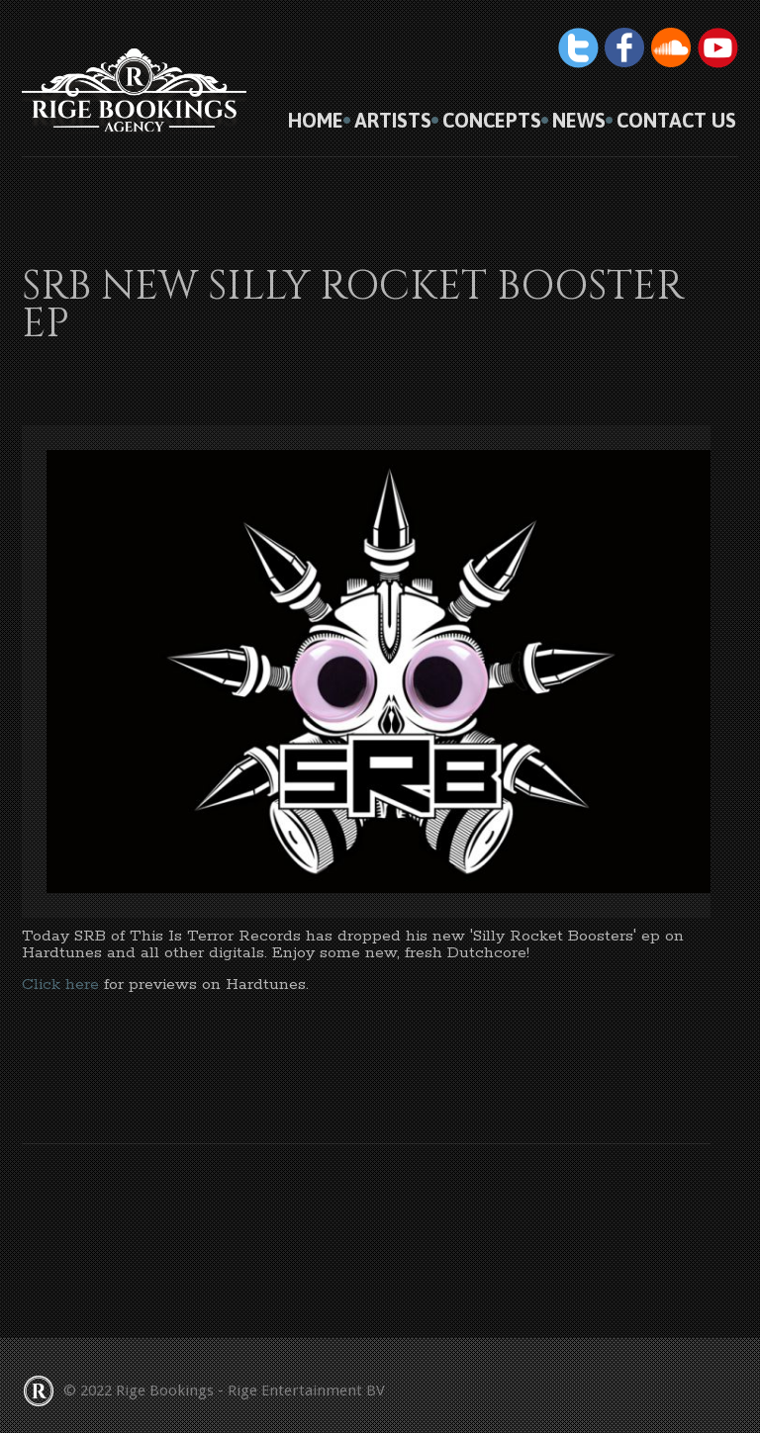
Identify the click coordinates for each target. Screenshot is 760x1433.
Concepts (491, 121)
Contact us (676, 121)
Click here (60, 984)
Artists (392, 121)
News (579, 121)
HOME (315, 121)
